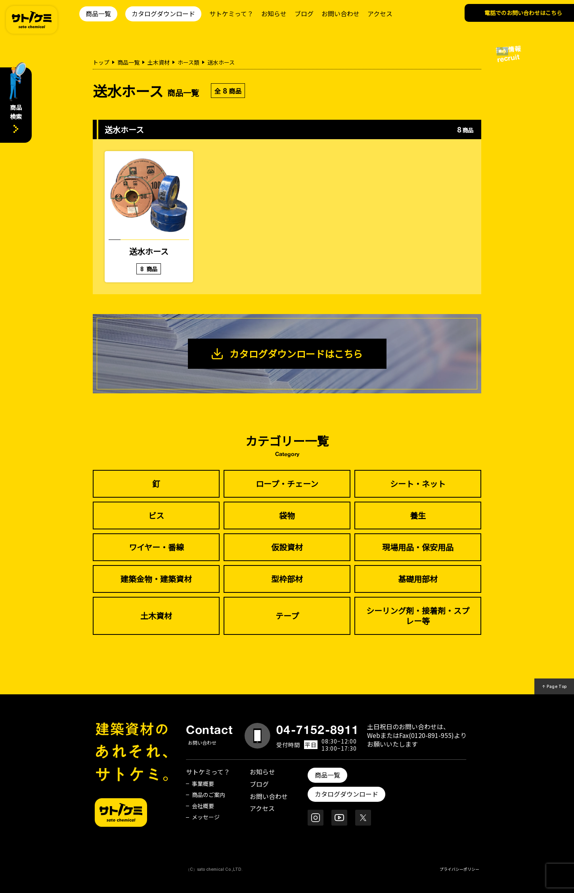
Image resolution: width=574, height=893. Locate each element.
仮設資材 (287, 547)
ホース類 (188, 62)
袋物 (287, 515)
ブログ (304, 13)
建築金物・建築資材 (156, 578)
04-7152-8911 (317, 729)
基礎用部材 (418, 578)
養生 (418, 515)
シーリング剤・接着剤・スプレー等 (417, 616)
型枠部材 (287, 578)
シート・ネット (418, 483)
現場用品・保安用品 (417, 547)
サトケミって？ (231, 13)
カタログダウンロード (163, 13)
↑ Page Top (554, 686)
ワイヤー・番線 (156, 547)
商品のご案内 (208, 794)
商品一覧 (98, 13)
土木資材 (158, 62)
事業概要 (203, 783)
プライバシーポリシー (459, 869)
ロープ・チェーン (287, 483)
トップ (101, 62)
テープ (287, 615)
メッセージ (206, 816)
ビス (156, 515)
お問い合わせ (340, 13)
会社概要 (203, 805)
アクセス (379, 13)
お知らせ (274, 13)
